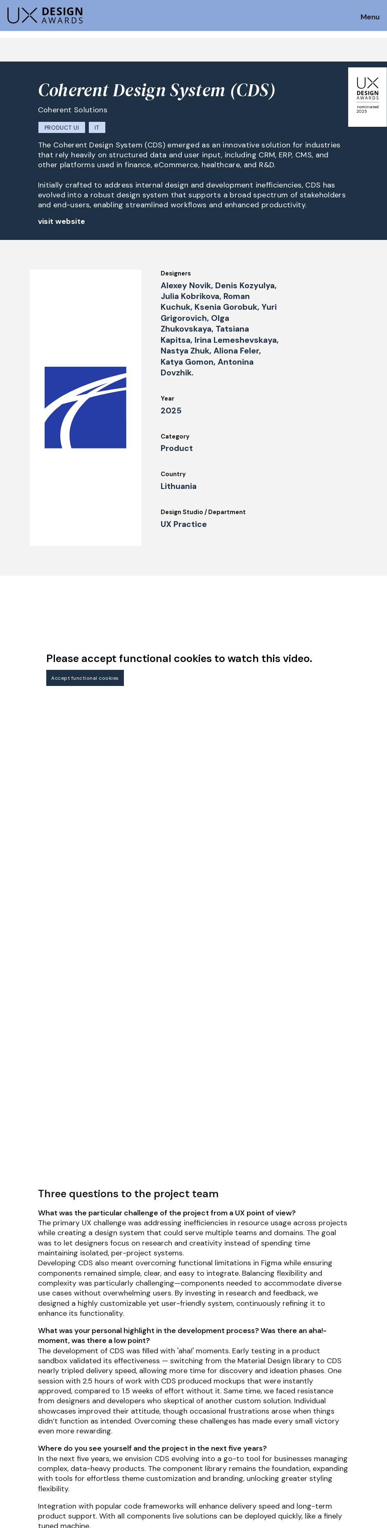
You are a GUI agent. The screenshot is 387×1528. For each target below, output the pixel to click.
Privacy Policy (332, 1432)
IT (97, 127)
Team (167, 1454)
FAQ (12, 1446)
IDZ (240, 1420)
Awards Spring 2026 (189, 1420)
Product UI (62, 127)
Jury (88, 1420)
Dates (15, 1435)
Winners (94, 1454)
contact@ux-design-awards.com (79, 1489)
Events (169, 1432)
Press (319, 1420)
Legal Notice (254, 1443)
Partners (248, 1454)
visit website (61, 221)
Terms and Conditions (344, 1443)
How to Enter (26, 1423)
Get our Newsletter (345, 1372)
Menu (370, 17)
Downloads (251, 1432)
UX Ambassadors (107, 1443)
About (168, 1443)
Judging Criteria (106, 1432)
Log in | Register (336, 1454)
